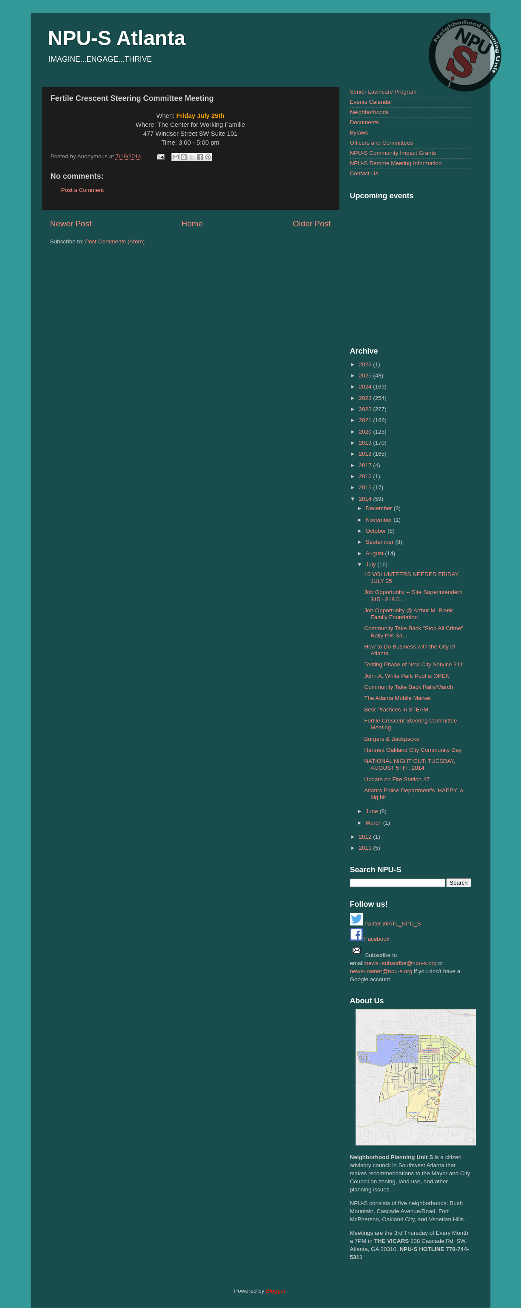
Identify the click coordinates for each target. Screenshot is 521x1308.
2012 (366, 837)
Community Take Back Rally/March (408, 687)
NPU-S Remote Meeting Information (396, 163)
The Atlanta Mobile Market (397, 698)
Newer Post (71, 223)
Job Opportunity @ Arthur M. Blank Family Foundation (408, 613)
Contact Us (364, 173)
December (380, 508)
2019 (366, 443)
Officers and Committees (381, 143)
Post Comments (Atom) (115, 241)
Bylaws (359, 132)
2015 (366, 487)
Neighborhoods (369, 112)
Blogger (275, 1291)
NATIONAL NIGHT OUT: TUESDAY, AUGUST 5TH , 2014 (409, 764)
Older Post (311, 223)
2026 (366, 364)
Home (192, 223)
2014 (366, 499)
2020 (366, 431)
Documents (364, 122)
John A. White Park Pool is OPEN (407, 676)
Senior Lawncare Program (383, 92)
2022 (366, 409)
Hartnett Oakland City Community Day (412, 750)
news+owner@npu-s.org (381, 971)
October (377, 531)
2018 (366, 454)
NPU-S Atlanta (117, 38)
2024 (366, 386)
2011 (366, 848)
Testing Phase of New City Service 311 (413, 664)
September (381, 542)
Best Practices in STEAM (396, 709)
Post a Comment (82, 190)
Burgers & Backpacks (391, 739)
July (372, 564)
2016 (366, 476)
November (380, 520)
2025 (366, 375)
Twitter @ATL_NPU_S (385, 923)
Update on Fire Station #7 (397, 779)
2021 (366, 420)
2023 (366, 398)
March (374, 823)
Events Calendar (371, 102)
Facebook (370, 939)
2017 (366, 465)
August (375, 553)
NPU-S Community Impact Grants (393, 153)
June (373, 811)
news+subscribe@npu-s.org (401, 963)
